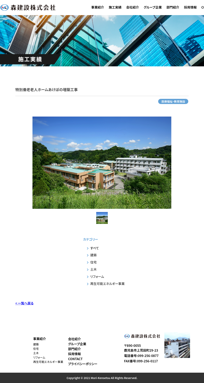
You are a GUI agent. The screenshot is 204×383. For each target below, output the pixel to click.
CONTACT (75, 358)
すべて (94, 248)
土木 (93, 269)
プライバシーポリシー (82, 363)
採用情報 (190, 7)
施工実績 (115, 7)
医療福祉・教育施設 (173, 101)
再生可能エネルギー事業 (107, 283)
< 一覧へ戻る (24, 303)
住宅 (93, 262)
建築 (93, 255)
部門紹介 (173, 7)
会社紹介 (132, 7)
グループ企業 (153, 7)
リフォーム (97, 276)
